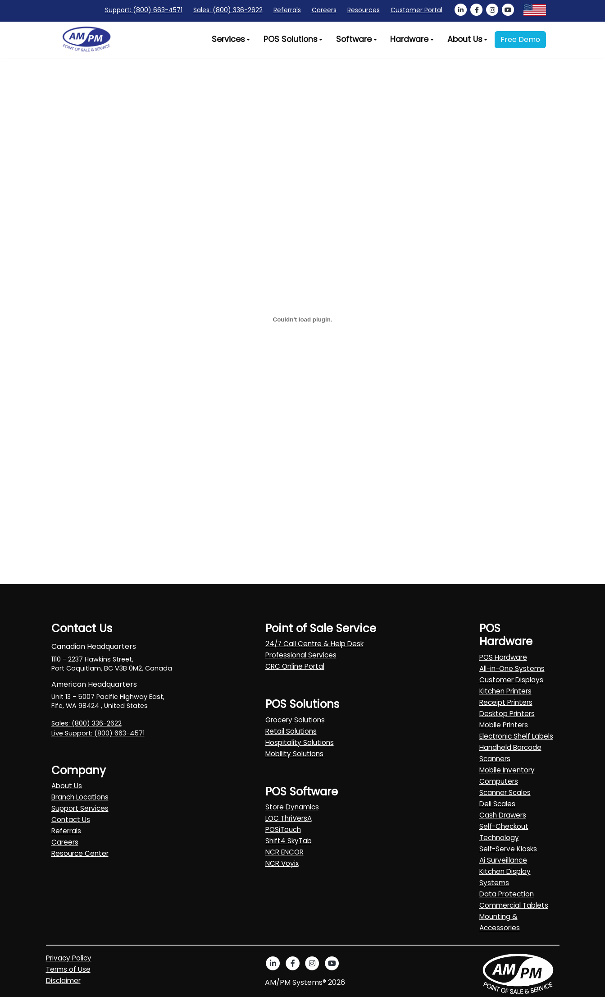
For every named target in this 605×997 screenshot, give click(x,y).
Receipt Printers (505, 702)
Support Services (80, 808)
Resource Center (80, 853)
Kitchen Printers (505, 691)
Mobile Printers (503, 725)
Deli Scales (497, 804)
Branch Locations (80, 797)
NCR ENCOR (284, 852)
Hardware (409, 39)
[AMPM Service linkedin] (461, 10)
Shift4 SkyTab (288, 840)
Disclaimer (63, 980)
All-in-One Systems (512, 668)
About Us (464, 39)
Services (228, 39)
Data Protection (506, 894)
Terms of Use (68, 969)
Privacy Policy (68, 958)
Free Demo (520, 39)
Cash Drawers (502, 815)
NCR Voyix (282, 863)
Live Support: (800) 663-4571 (98, 733)
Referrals (287, 9)
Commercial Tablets (513, 905)
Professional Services (301, 655)
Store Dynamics (292, 807)
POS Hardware (503, 657)
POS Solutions (291, 39)
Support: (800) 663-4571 (143, 9)
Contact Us (70, 819)
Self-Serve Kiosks (508, 849)
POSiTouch (283, 829)
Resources (363, 9)
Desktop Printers (507, 713)
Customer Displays (511, 680)
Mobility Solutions (294, 753)
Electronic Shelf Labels (516, 736)
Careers (324, 9)
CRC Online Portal (294, 666)
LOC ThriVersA (288, 818)
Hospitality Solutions (299, 742)
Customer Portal (416, 9)
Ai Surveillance (503, 860)
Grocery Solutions (295, 720)
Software (354, 39)
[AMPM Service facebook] (477, 10)
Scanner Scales (505, 792)
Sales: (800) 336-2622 (228, 9)
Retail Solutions (291, 731)
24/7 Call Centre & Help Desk (314, 643)
